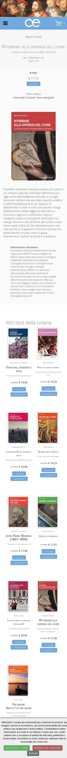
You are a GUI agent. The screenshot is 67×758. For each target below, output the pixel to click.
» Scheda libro (19, 394)
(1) (60, 23)
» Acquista (33, 84)
